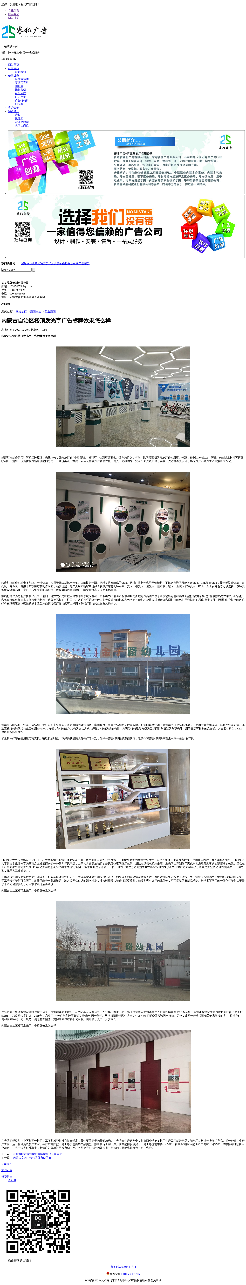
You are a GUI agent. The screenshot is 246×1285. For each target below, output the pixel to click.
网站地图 (13, 17)
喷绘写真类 (22, 82)
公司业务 (13, 75)
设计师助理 (22, 122)
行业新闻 (50, 311)
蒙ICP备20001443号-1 (123, 1266)
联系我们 (13, 14)
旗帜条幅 (20, 89)
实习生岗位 (22, 125)
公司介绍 (13, 68)
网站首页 (13, 64)
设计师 (19, 118)
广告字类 (20, 96)
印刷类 (19, 86)
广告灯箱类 (22, 100)
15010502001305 (130, 1274)
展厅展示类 (22, 79)
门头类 (19, 104)
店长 (17, 114)
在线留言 (13, 10)
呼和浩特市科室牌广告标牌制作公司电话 (37, 1154)
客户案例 (13, 107)
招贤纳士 (13, 111)
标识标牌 (20, 93)
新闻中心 (35, 311)
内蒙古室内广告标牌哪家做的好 (32, 1157)
